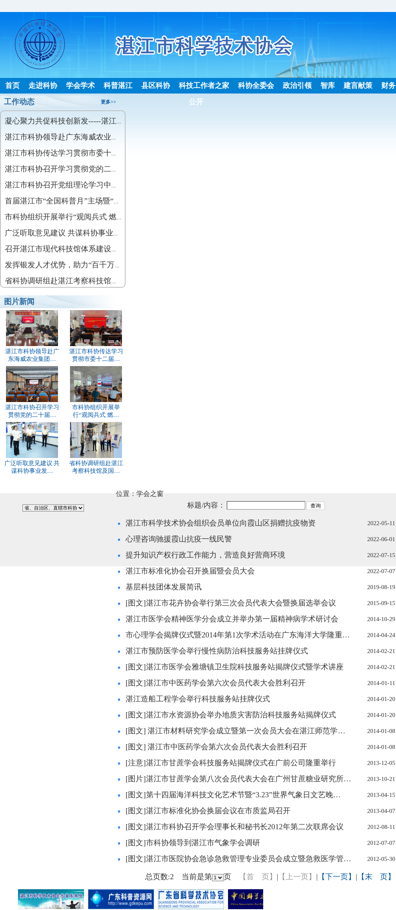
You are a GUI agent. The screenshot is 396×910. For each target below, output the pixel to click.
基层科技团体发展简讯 (164, 587)
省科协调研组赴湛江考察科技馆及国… (96, 463)
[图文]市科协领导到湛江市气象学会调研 (193, 842)
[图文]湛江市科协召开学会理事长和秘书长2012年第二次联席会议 (235, 826)
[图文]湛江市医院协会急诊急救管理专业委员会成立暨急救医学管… (238, 858)
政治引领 (297, 86)
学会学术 (80, 86)
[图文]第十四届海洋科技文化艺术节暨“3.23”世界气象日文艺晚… (233, 795)
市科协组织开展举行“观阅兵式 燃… (96, 407)
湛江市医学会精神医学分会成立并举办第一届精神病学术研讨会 (232, 619)
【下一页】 (337, 876)
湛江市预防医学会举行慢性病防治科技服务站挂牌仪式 (217, 651)
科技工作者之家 (204, 86)
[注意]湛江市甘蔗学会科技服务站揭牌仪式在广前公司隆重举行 (231, 763)
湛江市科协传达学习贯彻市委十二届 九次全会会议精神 (97, 153)
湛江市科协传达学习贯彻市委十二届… (96, 351)
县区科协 (155, 86)
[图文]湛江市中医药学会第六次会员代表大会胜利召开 (216, 683)
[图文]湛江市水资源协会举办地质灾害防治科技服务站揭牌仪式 (231, 715)
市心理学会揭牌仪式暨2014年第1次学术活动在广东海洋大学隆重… (238, 635)
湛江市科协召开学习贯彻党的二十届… (32, 407)
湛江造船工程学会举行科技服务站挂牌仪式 (198, 699)
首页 (12, 86)
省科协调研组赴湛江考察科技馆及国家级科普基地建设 (96, 281)
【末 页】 (376, 876)
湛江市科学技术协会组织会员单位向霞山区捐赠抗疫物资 (221, 523)
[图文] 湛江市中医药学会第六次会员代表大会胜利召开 (216, 747)
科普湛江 (118, 86)
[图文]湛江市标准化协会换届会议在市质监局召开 (208, 810)
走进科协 (42, 86)
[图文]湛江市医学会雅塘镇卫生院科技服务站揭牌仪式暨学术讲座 (235, 667)
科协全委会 (256, 86)
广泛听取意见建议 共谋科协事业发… (32, 463)
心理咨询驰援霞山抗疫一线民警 (179, 539)
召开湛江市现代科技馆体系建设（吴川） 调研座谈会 (93, 249)
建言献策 (358, 86)
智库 (327, 86)
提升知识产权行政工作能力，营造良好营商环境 (205, 555)
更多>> (108, 102)
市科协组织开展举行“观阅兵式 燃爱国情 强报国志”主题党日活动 (112, 217)
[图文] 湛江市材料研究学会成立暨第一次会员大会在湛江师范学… (235, 731)
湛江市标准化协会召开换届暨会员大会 (190, 571)
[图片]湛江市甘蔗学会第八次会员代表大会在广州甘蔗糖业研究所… (238, 779)
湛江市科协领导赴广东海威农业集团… (32, 351)
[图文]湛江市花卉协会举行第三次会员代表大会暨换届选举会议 (231, 603)
